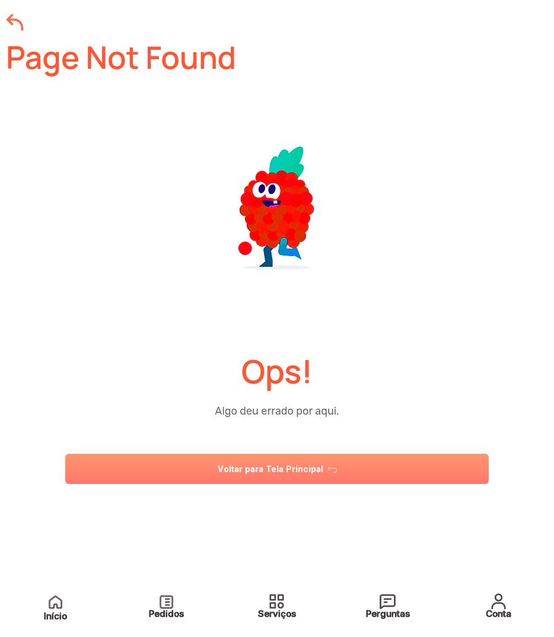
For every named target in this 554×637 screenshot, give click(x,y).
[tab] (277, 505)
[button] (277, 505)
